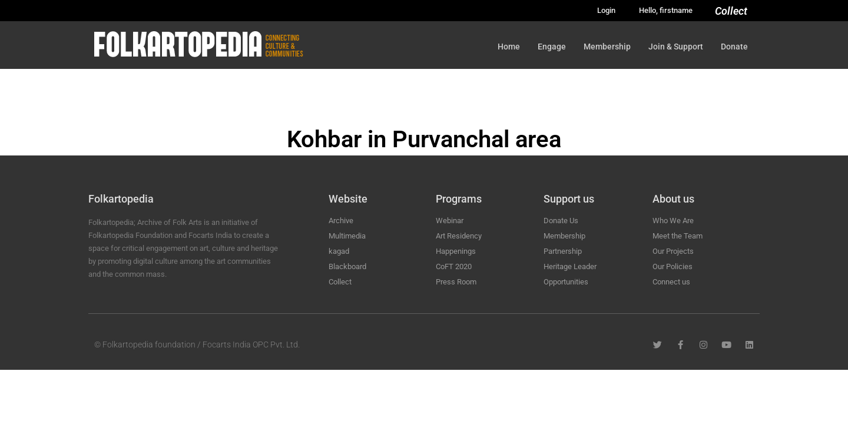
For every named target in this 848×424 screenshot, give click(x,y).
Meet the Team (677, 235)
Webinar (449, 220)
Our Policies (672, 266)
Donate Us (561, 220)
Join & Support (675, 46)
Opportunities (566, 281)
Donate (734, 46)
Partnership (563, 251)
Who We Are (673, 220)
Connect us (671, 281)
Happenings (456, 251)
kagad (339, 251)
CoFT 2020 (454, 266)
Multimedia (347, 235)
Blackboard (347, 266)
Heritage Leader (570, 266)
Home (509, 46)
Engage (552, 46)
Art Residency (459, 235)
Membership (607, 46)
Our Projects (673, 251)
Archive (341, 220)
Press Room (456, 281)
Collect (731, 11)
